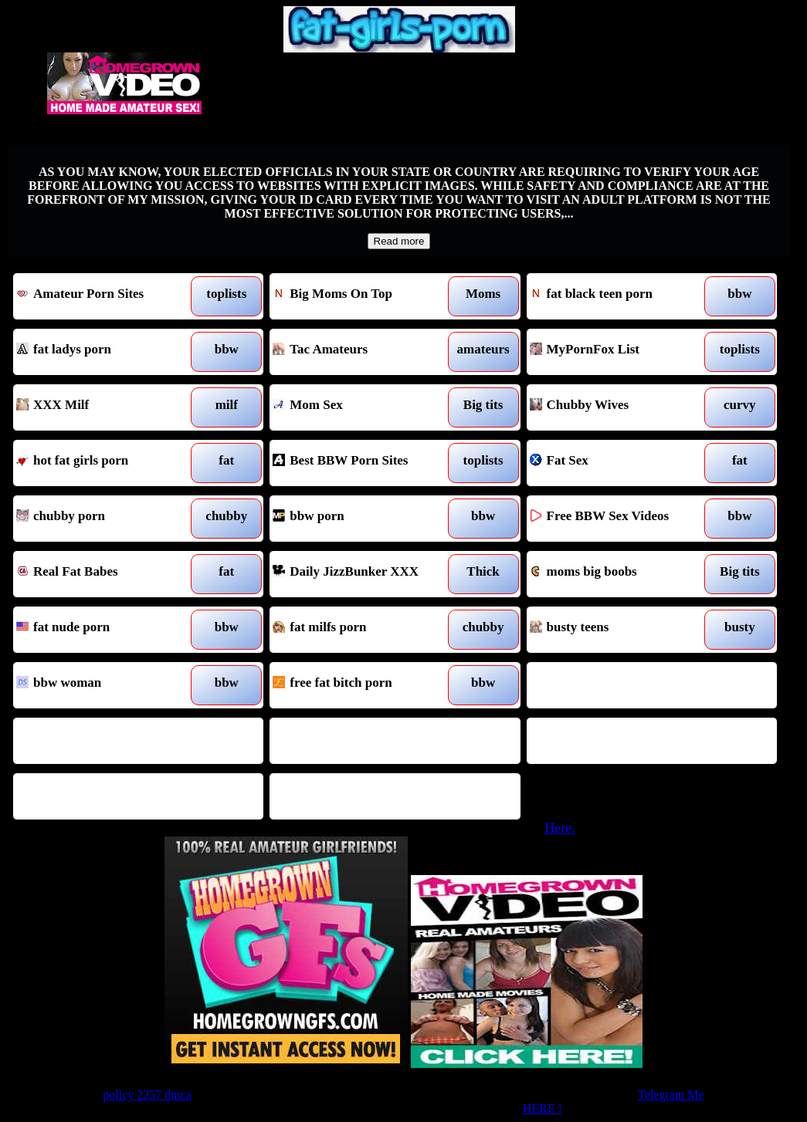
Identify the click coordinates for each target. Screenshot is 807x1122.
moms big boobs (620, 574)
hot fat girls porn (106, 463)
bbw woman (106, 685)
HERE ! (542, 1108)
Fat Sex (620, 463)
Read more (399, 241)
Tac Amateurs (363, 352)
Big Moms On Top (363, 296)
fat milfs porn (363, 630)
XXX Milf (106, 407)
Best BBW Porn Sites (363, 463)
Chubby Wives (620, 407)
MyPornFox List (620, 352)
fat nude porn (106, 630)
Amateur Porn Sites (106, 296)
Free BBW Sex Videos (620, 518)
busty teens (620, 630)
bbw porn (363, 518)
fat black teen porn (620, 296)
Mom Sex (363, 407)
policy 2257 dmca (147, 1094)
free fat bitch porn (363, 685)
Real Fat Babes (106, 574)
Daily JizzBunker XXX (363, 574)
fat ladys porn (106, 352)
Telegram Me (671, 1094)
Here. (559, 828)
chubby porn (106, 518)
